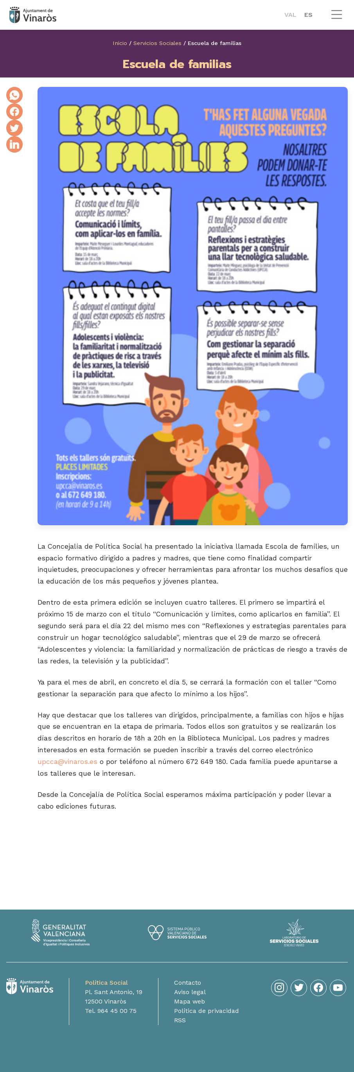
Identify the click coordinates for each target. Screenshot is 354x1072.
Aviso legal (190, 992)
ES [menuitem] (308, 14)
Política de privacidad (206, 1010)
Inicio (120, 43)
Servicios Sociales (157, 43)
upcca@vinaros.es (67, 762)
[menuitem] (290, 14)
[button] (337, 18)
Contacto (187, 982)
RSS (180, 1020)
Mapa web (189, 1001)
